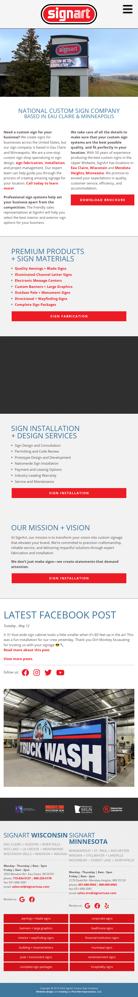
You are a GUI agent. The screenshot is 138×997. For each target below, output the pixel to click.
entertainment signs (102, 957)
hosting (63, 991)
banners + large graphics (36, 928)
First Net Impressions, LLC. (87, 991)
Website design (45, 991)
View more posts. (18, 658)
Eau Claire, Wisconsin (89, 167)
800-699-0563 (108, 884)
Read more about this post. (27, 650)
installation (55, 162)
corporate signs (102, 918)
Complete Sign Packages (35, 304)
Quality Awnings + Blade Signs (40, 268)
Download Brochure (102, 200)
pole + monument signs (36, 957)
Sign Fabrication (69, 316)
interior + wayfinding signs (36, 938)
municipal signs (102, 947)
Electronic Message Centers (38, 280)
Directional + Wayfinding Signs (41, 298)
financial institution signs (102, 938)
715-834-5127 (22, 878)
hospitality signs (102, 967)
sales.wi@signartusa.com (30, 887)
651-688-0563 (87, 884)
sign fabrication (29, 162)
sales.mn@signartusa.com (96, 893)
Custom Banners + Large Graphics (43, 286)
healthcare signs (102, 928)
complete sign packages (36, 967)
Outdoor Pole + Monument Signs (42, 292)
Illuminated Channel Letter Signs (43, 274)
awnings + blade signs (36, 918)
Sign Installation (69, 493)
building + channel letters (36, 947)
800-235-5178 (42, 878)
